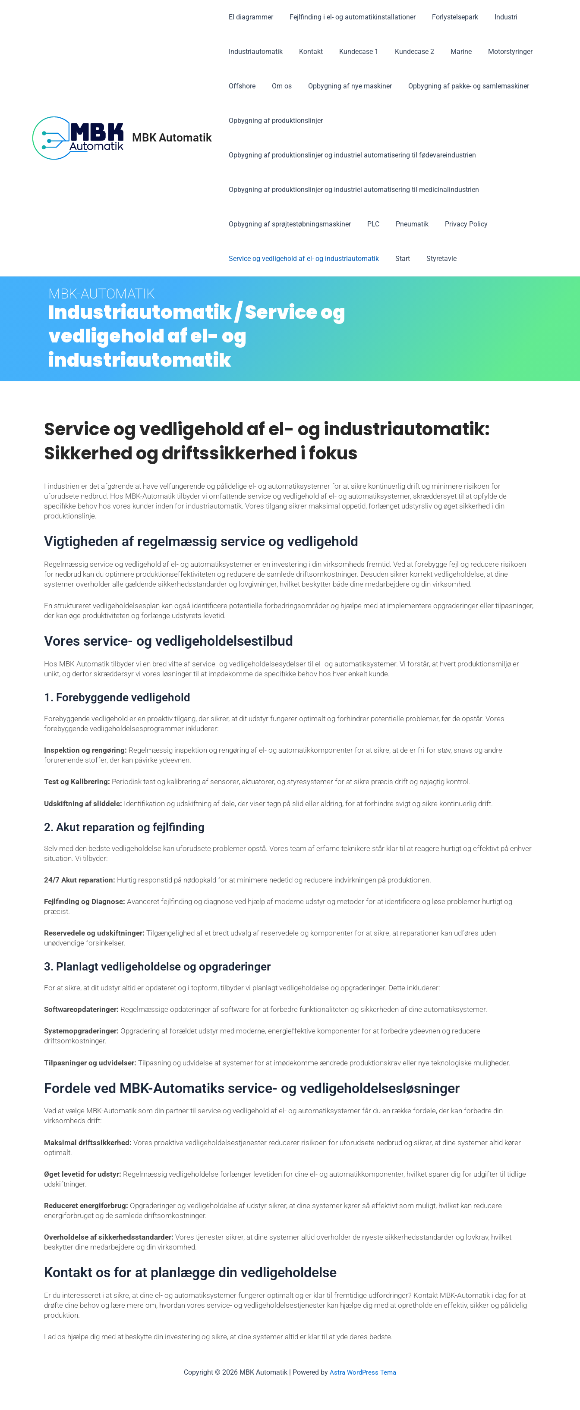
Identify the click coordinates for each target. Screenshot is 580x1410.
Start (398, 258)
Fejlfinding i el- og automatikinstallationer (349, 17)
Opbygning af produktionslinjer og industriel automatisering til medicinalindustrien (352, 189)
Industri (496, 17)
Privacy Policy (457, 224)
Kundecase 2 (405, 51)
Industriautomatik (254, 51)
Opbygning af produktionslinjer (274, 120)
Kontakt (307, 51)
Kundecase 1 (352, 51)
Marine (449, 51)
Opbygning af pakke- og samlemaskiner (459, 86)
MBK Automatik (172, 137)
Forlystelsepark (449, 17)
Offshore (240, 86)
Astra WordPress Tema (363, 1372)
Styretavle (435, 258)
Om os (278, 86)
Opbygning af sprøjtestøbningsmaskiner (288, 224)
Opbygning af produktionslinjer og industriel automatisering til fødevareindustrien (351, 155)
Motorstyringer (496, 51)
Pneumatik (405, 224)
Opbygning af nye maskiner (343, 86)
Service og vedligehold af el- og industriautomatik (302, 258)
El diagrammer (249, 17)
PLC (369, 224)
